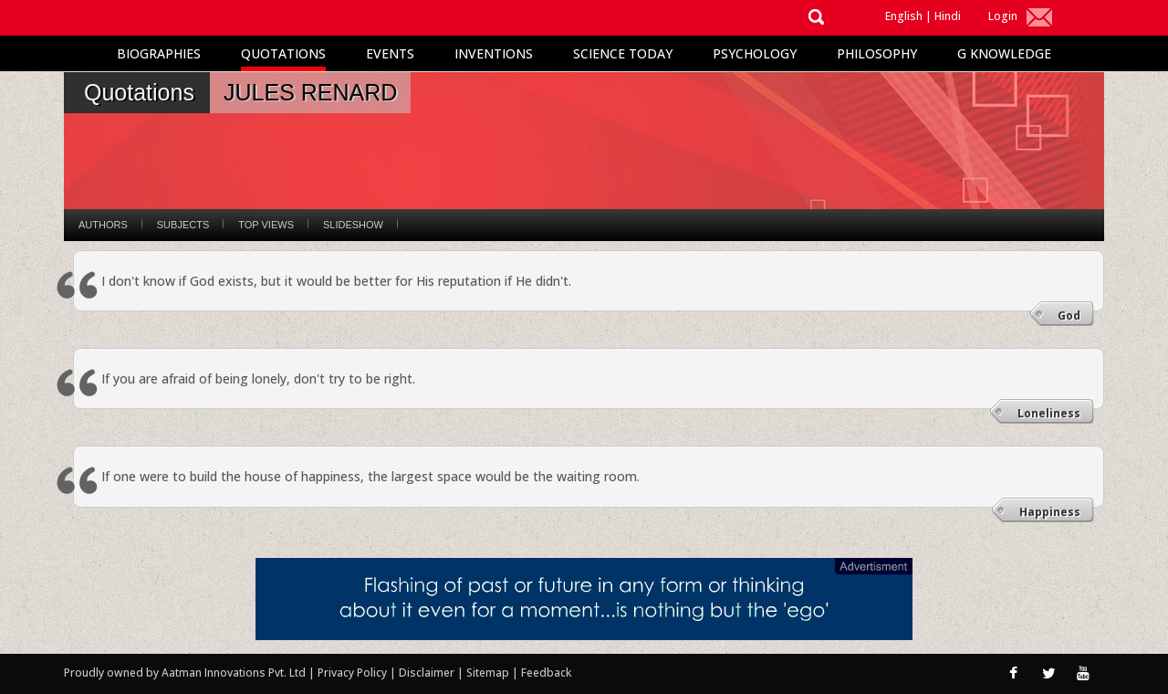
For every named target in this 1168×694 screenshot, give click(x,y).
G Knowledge (1004, 53)
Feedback (546, 672)
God (1069, 315)
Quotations (283, 53)
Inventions (493, 53)
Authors (103, 224)
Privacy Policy (354, 672)
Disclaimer (426, 672)
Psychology (755, 53)
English (904, 16)
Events (390, 53)
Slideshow (353, 224)
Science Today (623, 53)
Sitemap (489, 672)
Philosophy (877, 53)
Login (1002, 16)
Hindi (947, 16)
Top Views (266, 224)
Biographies (159, 53)
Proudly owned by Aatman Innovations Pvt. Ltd (185, 672)
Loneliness (1048, 413)
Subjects (183, 224)
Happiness (1049, 512)
